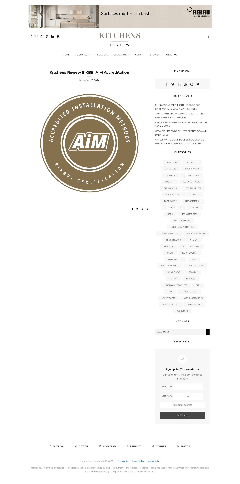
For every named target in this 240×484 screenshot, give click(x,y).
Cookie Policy (154, 461)
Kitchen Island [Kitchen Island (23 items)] (173, 240)
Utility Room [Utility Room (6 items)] (168, 298)
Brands (155, 54)
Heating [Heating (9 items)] (195, 207)
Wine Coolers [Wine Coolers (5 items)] (195, 304)
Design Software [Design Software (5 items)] (191, 182)
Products (102, 54)
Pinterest (134, 446)
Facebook (56, 446)
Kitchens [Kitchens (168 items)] (194, 240)
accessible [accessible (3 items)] (172, 162)
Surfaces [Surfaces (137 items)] (190, 279)
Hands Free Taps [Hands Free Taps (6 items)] (174, 207)
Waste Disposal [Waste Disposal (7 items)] (171, 304)
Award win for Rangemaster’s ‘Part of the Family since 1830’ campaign (179, 115)
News (138, 54)
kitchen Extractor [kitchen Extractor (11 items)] (169, 233)
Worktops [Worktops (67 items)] (182, 311)
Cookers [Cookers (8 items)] (169, 182)
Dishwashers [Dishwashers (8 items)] (170, 188)
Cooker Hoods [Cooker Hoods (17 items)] (191, 175)
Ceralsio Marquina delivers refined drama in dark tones (181, 133)
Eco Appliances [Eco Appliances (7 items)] (193, 188)
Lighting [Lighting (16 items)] (168, 246)
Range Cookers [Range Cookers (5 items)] (190, 253)
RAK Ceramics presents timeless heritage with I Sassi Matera (181, 124)
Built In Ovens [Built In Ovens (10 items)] (192, 169)
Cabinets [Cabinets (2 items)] (170, 175)
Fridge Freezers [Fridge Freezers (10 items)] (193, 201)
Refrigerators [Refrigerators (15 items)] (175, 259)
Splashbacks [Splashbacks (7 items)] (173, 272)
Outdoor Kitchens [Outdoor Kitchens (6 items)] (191, 246)
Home (66, 54)
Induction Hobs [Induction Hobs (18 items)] (182, 220)
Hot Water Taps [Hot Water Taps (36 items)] (189, 214)
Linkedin (184, 446)
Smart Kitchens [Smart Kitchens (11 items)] (195, 266)
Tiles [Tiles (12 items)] (170, 291)
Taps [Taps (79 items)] (198, 285)
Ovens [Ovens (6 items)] (170, 253)
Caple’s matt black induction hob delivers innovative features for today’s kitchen (179, 142)
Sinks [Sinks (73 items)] (194, 259)
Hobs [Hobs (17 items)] (170, 214)
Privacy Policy (138, 461)
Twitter (82, 446)
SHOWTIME (120, 54)
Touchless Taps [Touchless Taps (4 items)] (189, 291)
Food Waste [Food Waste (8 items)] (170, 201)
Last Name (167, 396)
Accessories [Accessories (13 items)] (192, 162)
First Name (167, 387)
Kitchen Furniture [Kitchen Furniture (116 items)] (196, 233)
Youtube (159, 446)
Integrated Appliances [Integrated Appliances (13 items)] (182, 227)
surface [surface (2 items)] (173, 279)
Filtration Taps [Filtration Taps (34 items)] (173, 194)
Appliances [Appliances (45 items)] (170, 169)
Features (81, 54)
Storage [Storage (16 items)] (193, 272)
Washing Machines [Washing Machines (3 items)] (193, 298)
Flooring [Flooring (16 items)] (194, 194)
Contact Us (123, 461)
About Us (171, 54)
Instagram (107, 446)
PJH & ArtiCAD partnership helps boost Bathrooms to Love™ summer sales (177, 107)
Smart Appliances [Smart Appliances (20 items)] (170, 266)
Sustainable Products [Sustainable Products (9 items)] (175, 285)
